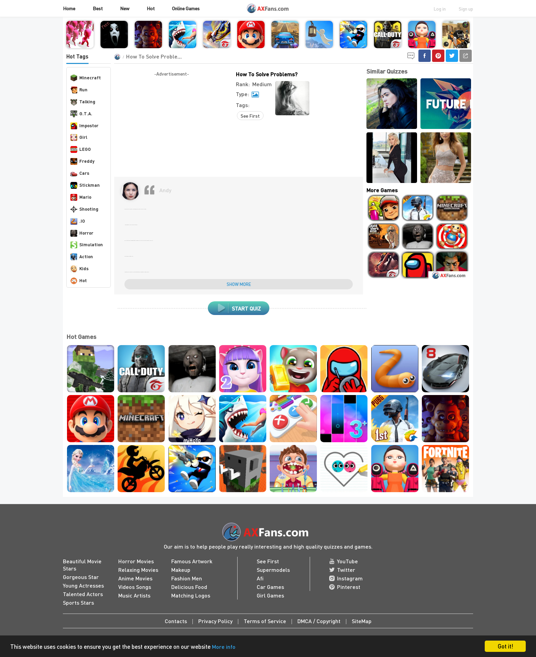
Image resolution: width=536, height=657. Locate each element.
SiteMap (362, 621)
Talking (82, 101)
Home (69, 8)
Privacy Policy (215, 621)
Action (81, 256)
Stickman (85, 185)
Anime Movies (135, 578)
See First (250, 116)
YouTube (343, 561)
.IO (77, 221)
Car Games (270, 586)
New (124, 8)
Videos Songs (134, 586)
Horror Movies (136, 561)
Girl (78, 137)
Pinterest (344, 586)
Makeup (180, 569)
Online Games (186, 8)
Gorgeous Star (81, 576)
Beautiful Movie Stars (82, 564)
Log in (439, 8)
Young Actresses (83, 585)
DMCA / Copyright (318, 621)
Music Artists (134, 595)
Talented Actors (83, 593)
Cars (79, 173)
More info (224, 646)
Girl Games (270, 595)
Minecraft (85, 78)
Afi (260, 578)
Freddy (82, 161)
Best (98, 8)
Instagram (346, 578)
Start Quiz (239, 308)
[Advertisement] (171, 125)
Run (79, 90)
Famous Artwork (191, 561)
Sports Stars (78, 602)
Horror (81, 233)
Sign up (466, 8)
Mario (80, 197)
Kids (79, 268)
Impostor (84, 125)
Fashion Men (186, 578)
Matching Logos (190, 595)
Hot (151, 8)
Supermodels (273, 569)
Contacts (176, 621)
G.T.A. (81, 113)
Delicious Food (189, 586)
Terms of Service (265, 621)
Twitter (342, 569)
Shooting (84, 209)
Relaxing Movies (138, 569)
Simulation (86, 244)
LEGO (80, 149)
